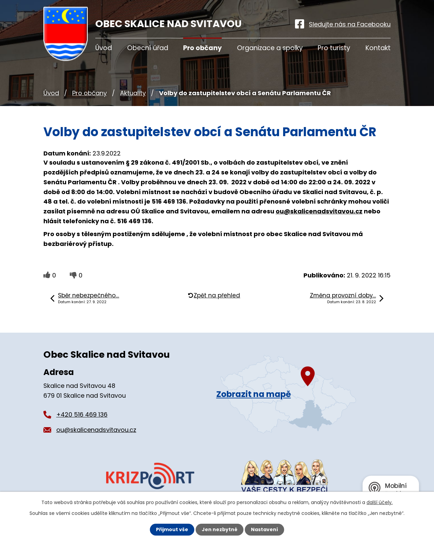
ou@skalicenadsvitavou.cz (319, 211)
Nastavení (264, 529)
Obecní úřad (147, 48)
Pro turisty (334, 48)
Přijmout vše (172, 529)
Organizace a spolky (270, 48)
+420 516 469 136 (81, 414)
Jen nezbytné (219, 529)
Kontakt (378, 48)
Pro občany (89, 93)
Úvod (51, 93)
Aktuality (133, 93)
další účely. (380, 502)
